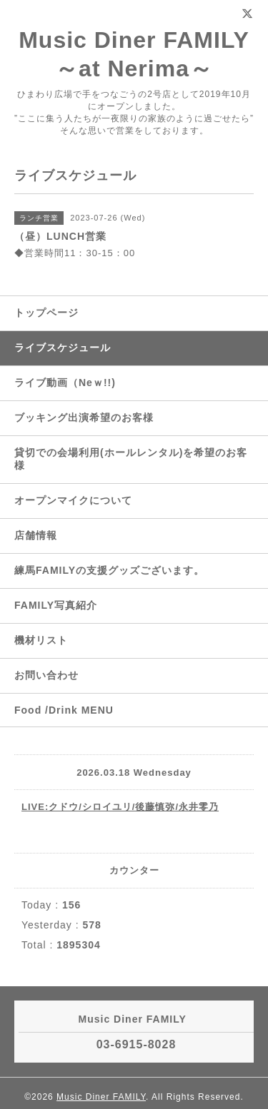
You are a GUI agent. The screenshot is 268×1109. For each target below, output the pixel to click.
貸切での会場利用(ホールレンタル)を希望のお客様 (130, 459)
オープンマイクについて (73, 500)
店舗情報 (35, 535)
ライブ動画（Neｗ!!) (65, 382)
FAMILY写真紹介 (55, 605)
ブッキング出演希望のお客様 (84, 417)
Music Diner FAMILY (101, 1097)
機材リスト (41, 640)
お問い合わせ (46, 675)
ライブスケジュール (62, 347)
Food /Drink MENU (64, 710)
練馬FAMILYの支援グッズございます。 (109, 570)
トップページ (46, 312)
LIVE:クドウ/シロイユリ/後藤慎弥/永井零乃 (120, 806)
